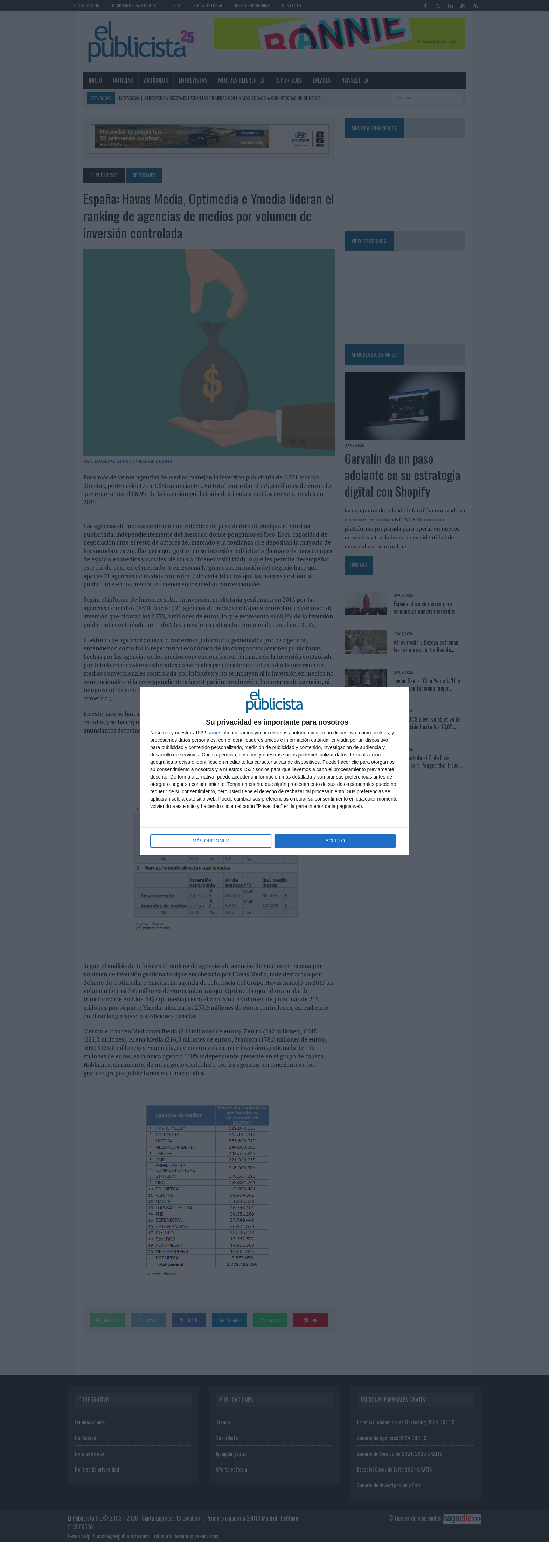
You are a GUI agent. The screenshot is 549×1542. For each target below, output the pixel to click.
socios (214, 733)
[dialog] (274, 771)
